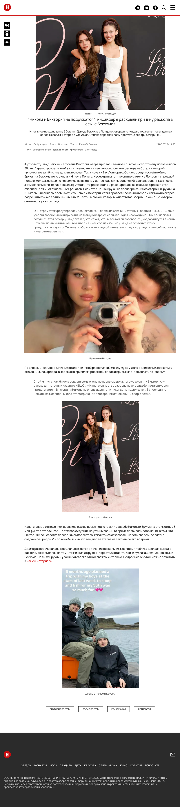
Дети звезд (91, 149)
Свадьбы (66, 765)
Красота (90, 765)
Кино (123, 765)
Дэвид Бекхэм (60, 149)
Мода (53, 765)
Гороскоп (152, 765)
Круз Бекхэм (76, 149)
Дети (78, 765)
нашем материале (39, 561)
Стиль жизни (108, 765)
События (136, 765)
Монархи (40, 765)
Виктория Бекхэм (42, 149)
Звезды (26, 765)
